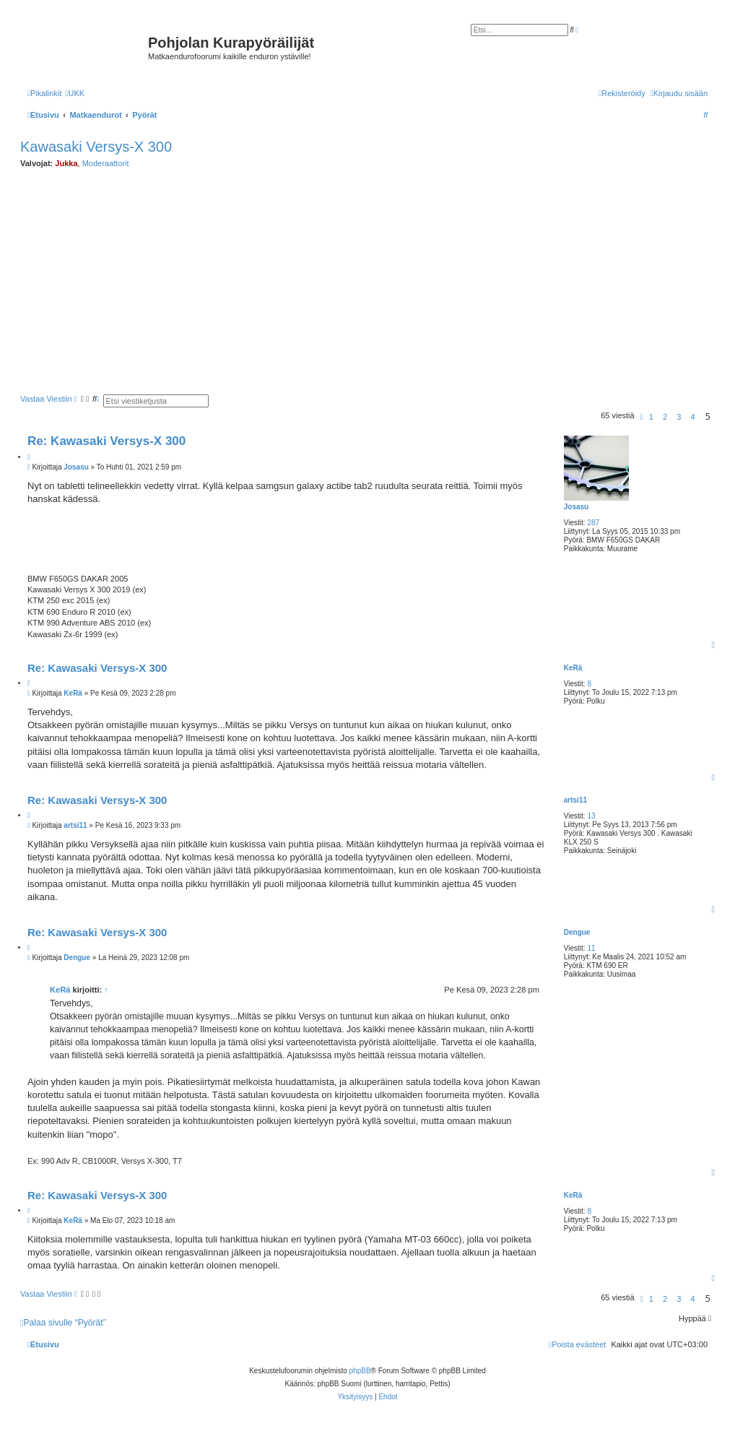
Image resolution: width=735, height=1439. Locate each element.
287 (593, 523)
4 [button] (692, 416)
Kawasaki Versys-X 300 (96, 147)
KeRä (573, 668)
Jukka (66, 163)
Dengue (577, 932)
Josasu (576, 507)
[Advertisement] (377, 282)
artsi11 (575, 800)
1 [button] (651, 416)
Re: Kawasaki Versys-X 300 (106, 441)
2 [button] (665, 416)
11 (591, 948)
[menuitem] (74, 93)
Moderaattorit (105, 163)
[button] (641, 417)
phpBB (360, 1371)
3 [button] (679, 416)
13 (591, 816)
